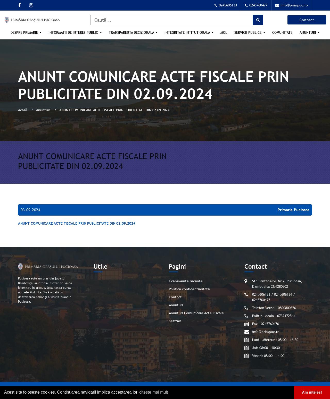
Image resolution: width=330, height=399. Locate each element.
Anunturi (308, 33)
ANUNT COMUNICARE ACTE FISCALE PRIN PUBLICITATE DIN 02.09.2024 (76, 223)
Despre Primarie (25, 33)
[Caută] (176, 20)
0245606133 (225, 5)
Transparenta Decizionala (132, 33)
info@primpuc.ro (291, 5)
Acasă (23, 110)
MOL (223, 33)
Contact (307, 20)
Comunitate (282, 33)
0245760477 (256, 5)
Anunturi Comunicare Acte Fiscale (196, 313)
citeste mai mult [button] (153, 392)
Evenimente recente (186, 281)
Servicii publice (248, 33)
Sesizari (175, 321)
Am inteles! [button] (312, 392)
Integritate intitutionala (187, 33)
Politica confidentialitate (189, 289)
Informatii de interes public (73, 33)
